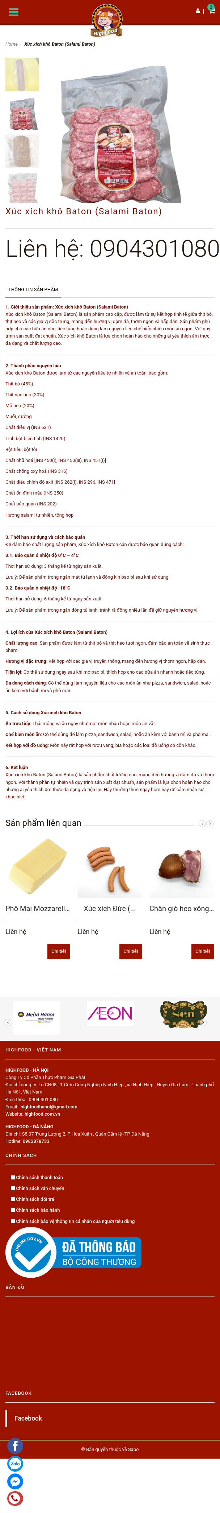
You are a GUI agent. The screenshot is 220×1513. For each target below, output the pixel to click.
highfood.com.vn (42, 1114)
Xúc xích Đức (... (110, 908)
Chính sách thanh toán (37, 1177)
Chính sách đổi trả (32, 1199)
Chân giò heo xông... (182, 908)
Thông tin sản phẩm (33, 289)
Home (11, 44)
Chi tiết (58, 951)
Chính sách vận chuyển (37, 1188)
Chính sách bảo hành (35, 1210)
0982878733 (36, 1141)
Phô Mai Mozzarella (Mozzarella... (59, 908)
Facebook (28, 1418)
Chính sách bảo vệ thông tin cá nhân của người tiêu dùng (73, 1221)
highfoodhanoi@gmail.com (49, 1106)
